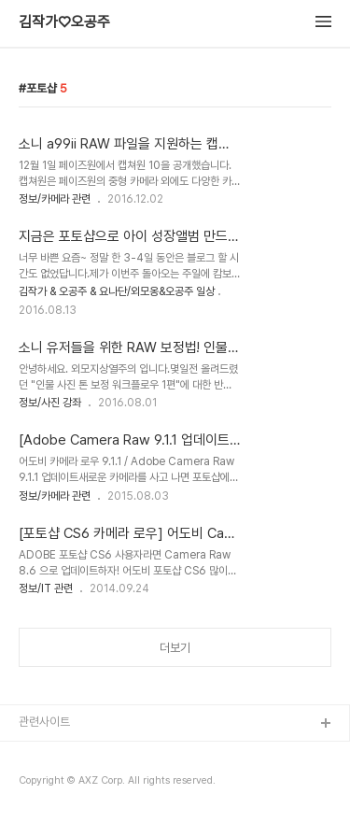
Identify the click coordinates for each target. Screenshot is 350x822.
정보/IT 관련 (46, 588)
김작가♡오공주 (64, 22)
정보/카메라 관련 (55, 199)
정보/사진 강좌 (50, 402)
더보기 (175, 648)
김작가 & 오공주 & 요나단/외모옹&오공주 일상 (117, 291)
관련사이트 (44, 722)
